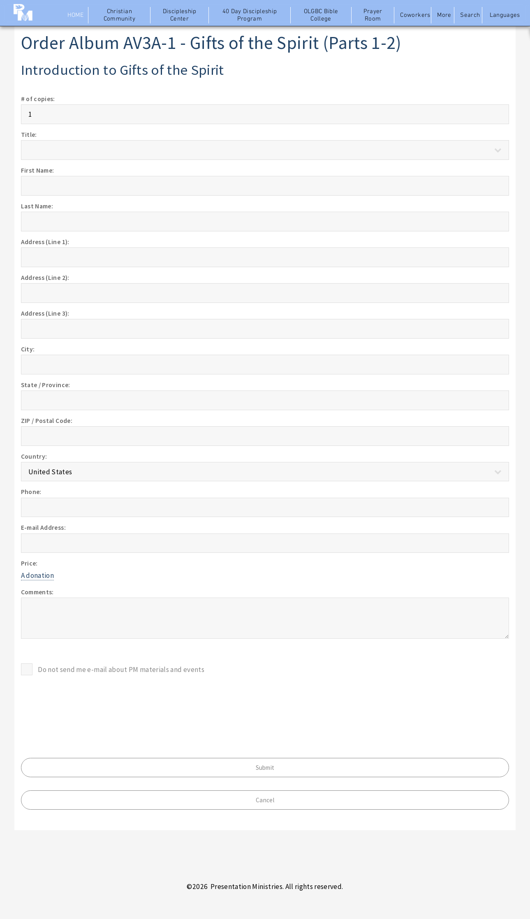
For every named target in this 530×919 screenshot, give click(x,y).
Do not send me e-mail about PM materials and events (121, 669)
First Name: (37, 170)
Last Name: (37, 206)
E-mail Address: (43, 527)
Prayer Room (372, 15)
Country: (34, 456)
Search (470, 15)
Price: (29, 563)
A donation (37, 575)
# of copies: (38, 99)
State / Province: (45, 385)
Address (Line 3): (45, 313)
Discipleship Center (180, 15)
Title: (29, 135)
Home (75, 15)
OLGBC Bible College (321, 15)
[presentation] (83, 704)
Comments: (37, 592)
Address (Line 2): (45, 278)
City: (28, 349)
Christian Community (119, 15)
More (444, 15)
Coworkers (414, 15)
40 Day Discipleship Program (249, 15)
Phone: (31, 492)
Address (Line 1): (45, 242)
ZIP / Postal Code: (46, 421)
